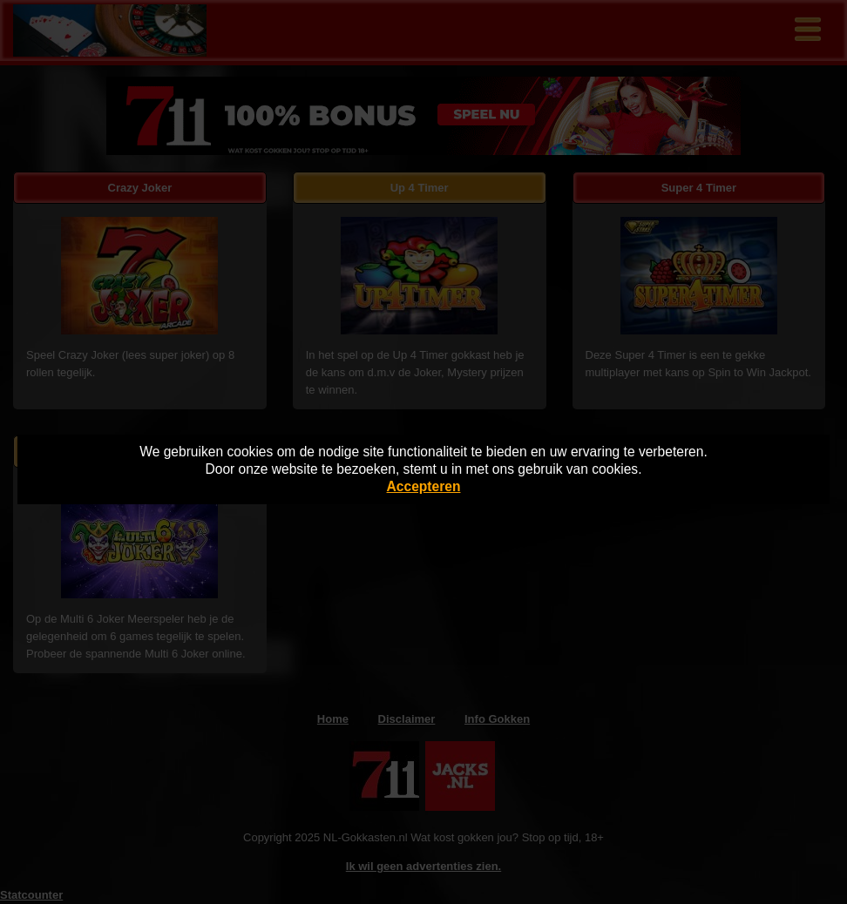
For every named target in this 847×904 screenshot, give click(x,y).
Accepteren (424, 486)
